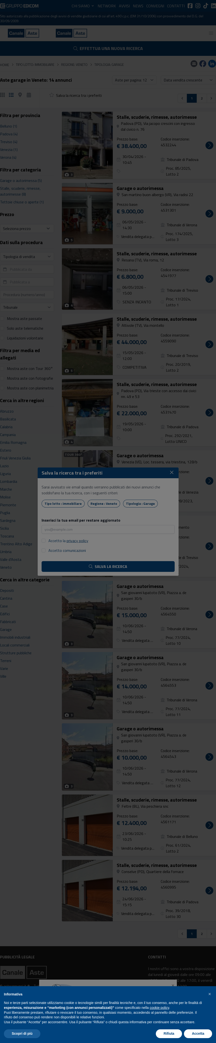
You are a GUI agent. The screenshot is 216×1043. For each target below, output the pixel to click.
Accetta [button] (198, 1033)
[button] (210, 994)
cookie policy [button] (159, 1008)
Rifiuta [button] (169, 1033)
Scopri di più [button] (22, 1033)
